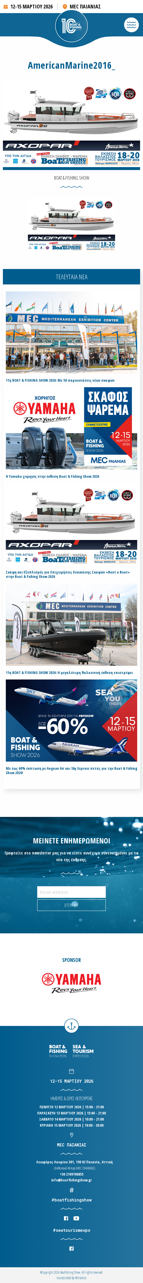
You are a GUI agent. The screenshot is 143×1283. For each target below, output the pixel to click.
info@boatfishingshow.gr (71, 1180)
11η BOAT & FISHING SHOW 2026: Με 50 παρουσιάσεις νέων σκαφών (60, 380)
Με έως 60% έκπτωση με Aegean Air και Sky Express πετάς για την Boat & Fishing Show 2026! (71, 770)
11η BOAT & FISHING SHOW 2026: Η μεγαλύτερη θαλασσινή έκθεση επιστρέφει (69, 672)
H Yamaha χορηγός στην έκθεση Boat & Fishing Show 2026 (52, 476)
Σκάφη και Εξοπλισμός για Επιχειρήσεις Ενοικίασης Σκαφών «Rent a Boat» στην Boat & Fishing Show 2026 (68, 574)
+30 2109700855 (71, 1174)
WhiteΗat (80, 1277)
